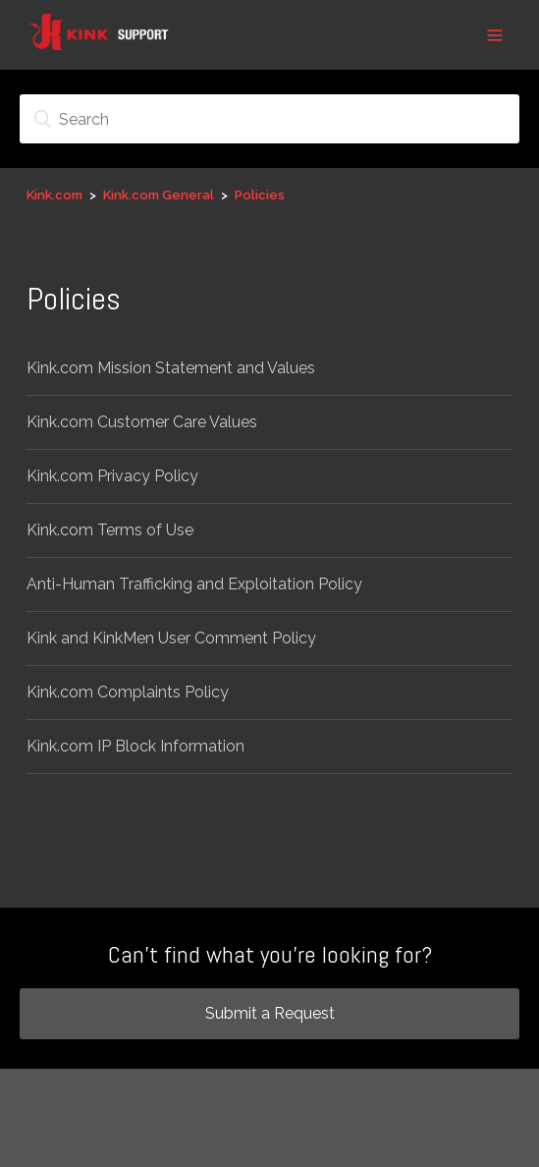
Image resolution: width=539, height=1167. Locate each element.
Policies (260, 195)
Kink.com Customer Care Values (142, 422)
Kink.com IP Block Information (135, 746)
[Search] (269, 118)
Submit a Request (270, 1013)
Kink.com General (158, 195)
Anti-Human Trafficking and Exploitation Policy (194, 584)
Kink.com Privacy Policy (112, 476)
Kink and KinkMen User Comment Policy (171, 638)
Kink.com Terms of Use (110, 530)
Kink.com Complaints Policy (128, 692)
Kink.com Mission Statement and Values (171, 368)
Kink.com (54, 195)
